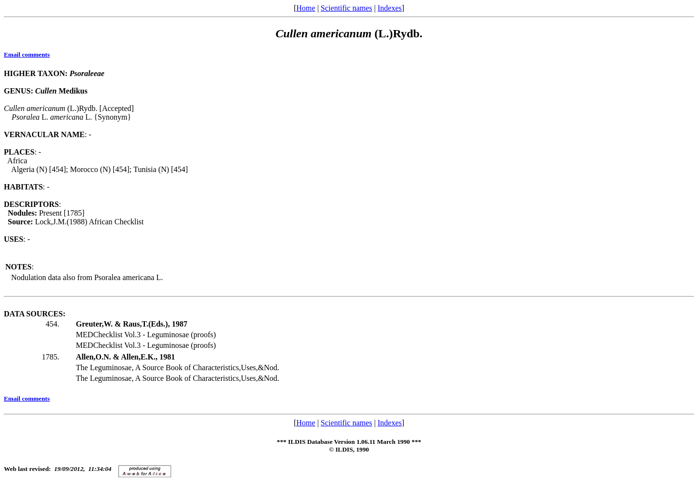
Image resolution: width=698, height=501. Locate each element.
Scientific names (346, 8)
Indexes (390, 8)
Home (305, 8)
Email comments (27, 54)
